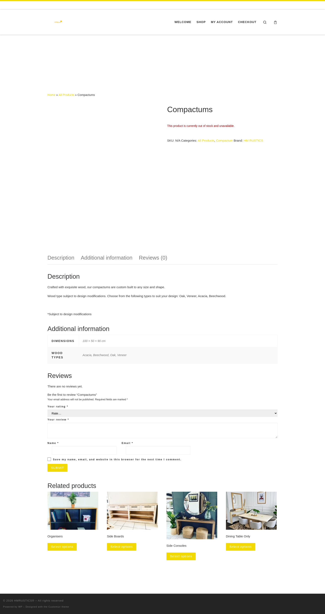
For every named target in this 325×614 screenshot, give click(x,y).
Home (51, 95)
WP (20, 607)
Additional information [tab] (106, 258)
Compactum (224, 140)
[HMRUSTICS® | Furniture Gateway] (57, 21)
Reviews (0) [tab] (153, 258)
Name (53, 443)
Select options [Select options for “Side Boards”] (121, 547)
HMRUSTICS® (24, 600)
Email (127, 443)
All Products (66, 95)
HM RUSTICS (253, 140)
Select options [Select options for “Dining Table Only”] (240, 547)
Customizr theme (59, 607)
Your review (58, 419)
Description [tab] (60, 258)
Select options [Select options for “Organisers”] (62, 547)
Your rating (57, 406)
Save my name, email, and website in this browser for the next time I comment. (117, 459)
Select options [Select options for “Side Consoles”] (181, 556)
